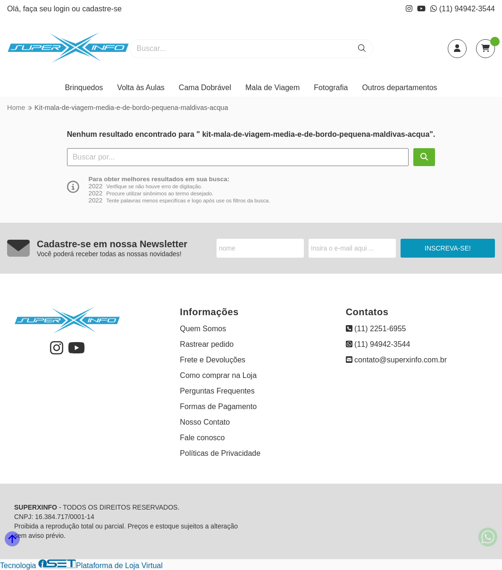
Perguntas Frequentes (217, 391)
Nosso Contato (205, 422)
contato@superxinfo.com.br (396, 360)
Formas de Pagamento (218, 406)
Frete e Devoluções (212, 360)
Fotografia (331, 88)
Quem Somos (203, 329)
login (63, 9)
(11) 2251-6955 (376, 329)
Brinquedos (84, 88)
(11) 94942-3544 (462, 9)
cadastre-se (102, 9)
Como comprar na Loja (218, 375)
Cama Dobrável (205, 88)
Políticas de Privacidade (220, 453)
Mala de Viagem (272, 88)
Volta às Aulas (141, 88)
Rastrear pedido (207, 344)
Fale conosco (202, 438)
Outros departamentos (399, 88)
